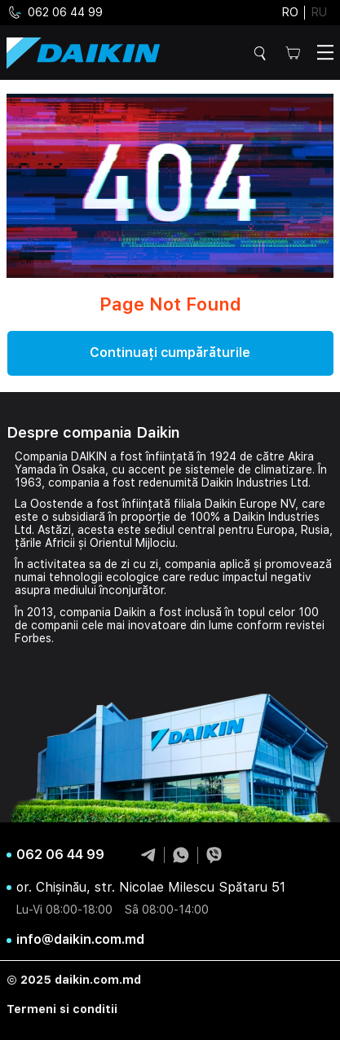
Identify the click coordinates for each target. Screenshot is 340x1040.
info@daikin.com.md (80, 939)
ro (290, 12)
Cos (292, 52)
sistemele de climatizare (248, 469)
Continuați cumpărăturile (170, 352)
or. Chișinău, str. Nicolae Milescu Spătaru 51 (150, 887)
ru (319, 12)
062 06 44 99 (55, 12)
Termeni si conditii (62, 1009)
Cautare (262, 53)
